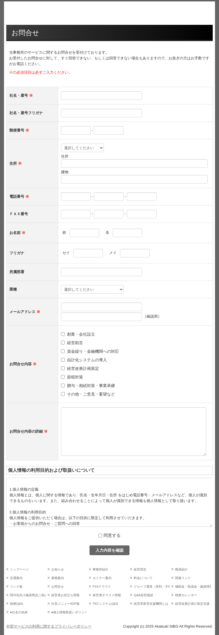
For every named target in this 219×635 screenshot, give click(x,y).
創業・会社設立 (81, 334)
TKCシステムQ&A (105, 603)
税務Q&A (16, 603)
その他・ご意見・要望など (91, 394)
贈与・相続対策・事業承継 (91, 385)
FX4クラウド (102, 586)
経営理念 (140, 569)
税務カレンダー (186, 595)
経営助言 (75, 342)
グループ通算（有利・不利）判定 (151, 586)
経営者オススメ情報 (107, 595)
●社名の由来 (19, 612)
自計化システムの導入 (87, 360)
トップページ (19, 569)
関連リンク (183, 578)
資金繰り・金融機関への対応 (93, 351)
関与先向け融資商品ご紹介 (28, 595)
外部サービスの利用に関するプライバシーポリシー (49, 626)
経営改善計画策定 (83, 368)
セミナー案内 (102, 578)
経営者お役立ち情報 (65, 595)
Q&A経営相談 (143, 595)
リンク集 (16, 586)
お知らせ (57, 569)
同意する (112, 535)
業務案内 (57, 578)
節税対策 (75, 377)
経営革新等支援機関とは (151, 603)
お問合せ (57, 586)
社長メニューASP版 (65, 603)
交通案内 (16, 578)
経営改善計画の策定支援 (192, 603)
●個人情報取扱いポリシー (69, 612)
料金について (143, 578)
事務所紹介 (100, 569)
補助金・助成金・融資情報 (193, 586)
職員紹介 (181, 569)
